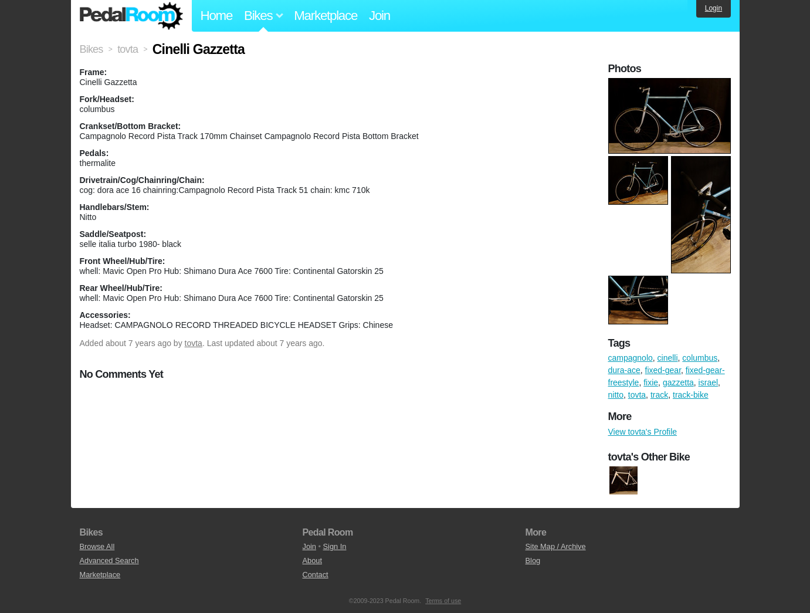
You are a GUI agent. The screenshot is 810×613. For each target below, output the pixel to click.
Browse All (97, 546)
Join (379, 15)
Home (217, 15)
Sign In (335, 546)
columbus (699, 358)
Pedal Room (131, 16)
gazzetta (678, 382)
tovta (193, 343)
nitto (615, 394)
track (659, 394)
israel (708, 382)
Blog (533, 560)
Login (713, 8)
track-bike (691, 394)
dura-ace (624, 370)
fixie (650, 382)
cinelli (668, 358)
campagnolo (630, 358)
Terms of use (443, 600)
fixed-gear (663, 370)
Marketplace (325, 15)
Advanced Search (109, 560)
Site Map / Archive (556, 546)
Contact (315, 574)
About (312, 560)
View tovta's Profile (642, 431)
